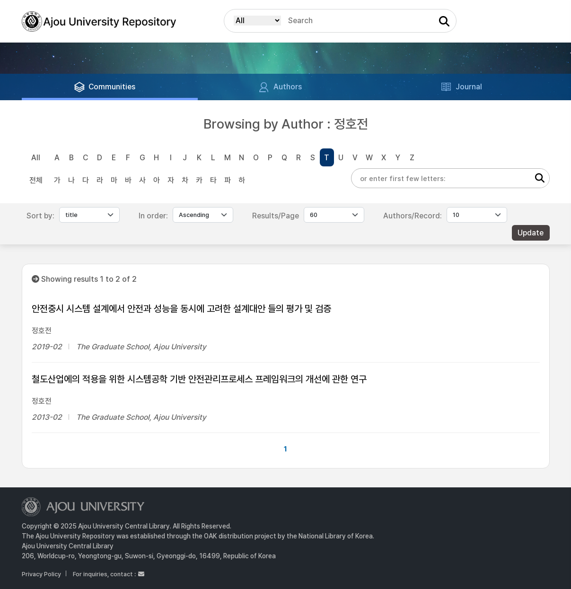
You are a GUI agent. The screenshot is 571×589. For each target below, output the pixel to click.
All (35, 157)
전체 (36, 180)
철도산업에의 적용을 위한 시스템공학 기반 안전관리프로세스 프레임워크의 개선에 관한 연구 (199, 379)
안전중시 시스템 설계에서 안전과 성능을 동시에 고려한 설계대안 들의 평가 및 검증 (181, 308)
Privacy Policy (41, 574)
